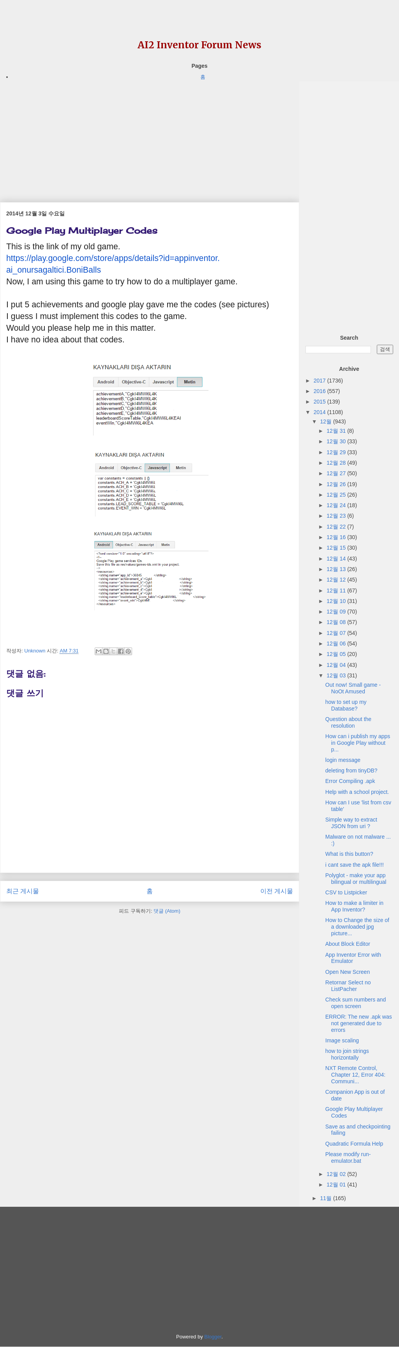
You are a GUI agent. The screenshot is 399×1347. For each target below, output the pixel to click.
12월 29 (337, 452)
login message (342, 760)
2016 (320, 391)
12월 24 (337, 505)
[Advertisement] (149, 135)
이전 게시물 (276, 891)
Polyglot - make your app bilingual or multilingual (356, 878)
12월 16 (337, 537)
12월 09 (337, 611)
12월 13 (337, 569)
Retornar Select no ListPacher (348, 985)
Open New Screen (347, 972)
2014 (320, 412)
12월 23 (337, 516)
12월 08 (337, 622)
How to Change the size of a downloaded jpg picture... (357, 926)
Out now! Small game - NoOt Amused (353, 688)
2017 (320, 380)
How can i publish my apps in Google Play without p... (357, 743)
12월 (326, 421)
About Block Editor (347, 944)
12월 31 (337, 431)
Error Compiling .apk (350, 781)
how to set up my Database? (346, 705)
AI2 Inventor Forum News (199, 45)
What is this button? (349, 854)
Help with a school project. (357, 792)
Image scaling (342, 1040)
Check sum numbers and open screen (355, 1002)
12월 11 (337, 590)
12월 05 (337, 654)
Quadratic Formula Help (354, 1144)
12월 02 (337, 1174)
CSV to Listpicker (346, 892)
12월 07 (337, 633)
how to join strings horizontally (347, 1054)
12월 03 (337, 675)
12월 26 (337, 484)
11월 (326, 1198)
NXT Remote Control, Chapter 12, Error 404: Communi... (355, 1074)
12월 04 (337, 665)
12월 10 (337, 601)
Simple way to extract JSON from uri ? (351, 822)
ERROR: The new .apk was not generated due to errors (358, 1023)
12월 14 (337, 558)
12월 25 (337, 495)
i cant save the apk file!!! (354, 865)
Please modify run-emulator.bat (348, 1157)
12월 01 (337, 1184)
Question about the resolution (348, 722)
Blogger (212, 1337)
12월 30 (337, 441)
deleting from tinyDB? (351, 770)
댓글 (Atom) (167, 911)
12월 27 (337, 473)
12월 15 (337, 548)
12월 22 (337, 527)
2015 (320, 401)
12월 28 (337, 463)
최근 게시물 (22, 891)
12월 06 (337, 643)
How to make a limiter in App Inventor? (354, 906)
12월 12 (337, 580)
